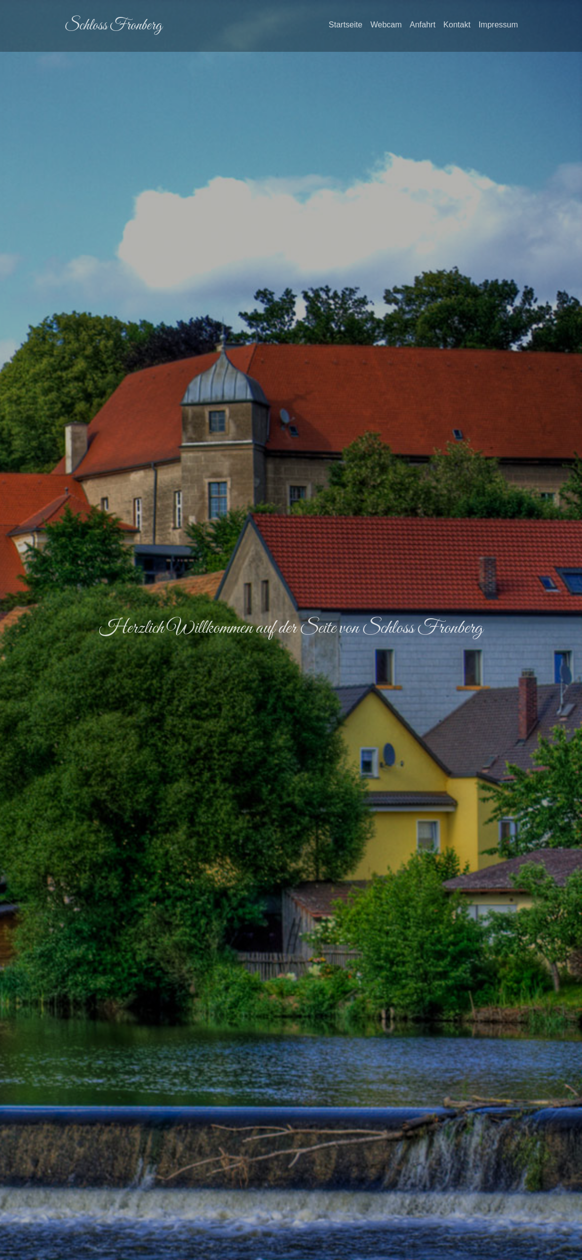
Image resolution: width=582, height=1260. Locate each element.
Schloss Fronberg (113, 26)
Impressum (498, 24)
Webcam (386, 24)
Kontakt (456, 24)
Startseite (346, 23)
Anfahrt (423, 24)
